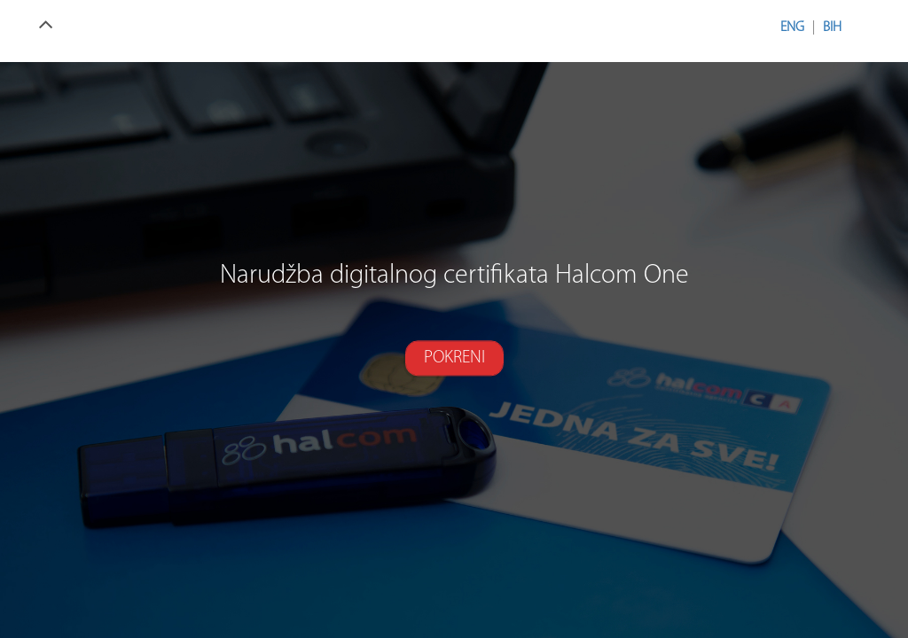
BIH (832, 27)
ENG (792, 27)
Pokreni (454, 358)
